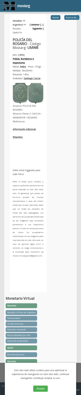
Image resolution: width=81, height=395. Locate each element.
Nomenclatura (13, 318)
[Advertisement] (28, 156)
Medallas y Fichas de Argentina (21, 312)
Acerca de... (72, 17)
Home (55, 17)
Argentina (18, 24)
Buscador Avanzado (16, 329)
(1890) (21, 54)
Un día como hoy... (15, 323)
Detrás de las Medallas (17, 341)
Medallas (17, 20)
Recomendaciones (15, 354)
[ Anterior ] (35, 24)
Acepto (40, 388)
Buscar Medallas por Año (18, 335)
